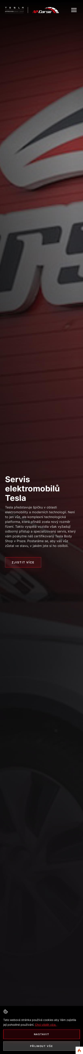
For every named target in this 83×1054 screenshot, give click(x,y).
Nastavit (41, 1034)
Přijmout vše (41, 1046)
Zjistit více (23, 562)
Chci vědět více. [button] (45, 1024)
